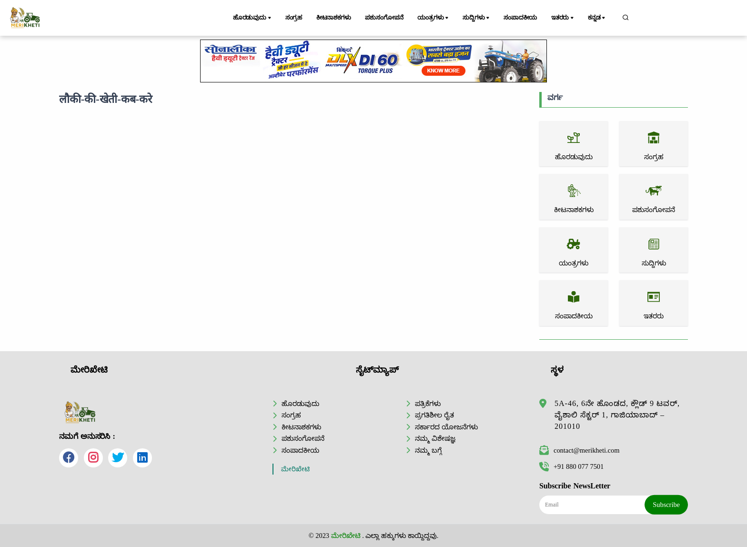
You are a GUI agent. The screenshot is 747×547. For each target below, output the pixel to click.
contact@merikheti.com (579, 450)
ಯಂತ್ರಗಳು (434, 18)
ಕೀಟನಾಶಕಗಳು (333, 17)
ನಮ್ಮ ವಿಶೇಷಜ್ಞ (435, 438)
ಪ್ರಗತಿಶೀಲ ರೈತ (434, 415)
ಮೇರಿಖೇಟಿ (295, 469)
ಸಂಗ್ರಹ (294, 17)
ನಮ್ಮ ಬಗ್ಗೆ (428, 450)
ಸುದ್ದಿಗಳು (477, 18)
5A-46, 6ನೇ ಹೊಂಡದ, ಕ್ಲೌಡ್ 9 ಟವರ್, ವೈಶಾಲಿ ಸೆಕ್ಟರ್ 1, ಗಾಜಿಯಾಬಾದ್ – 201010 (617, 414)
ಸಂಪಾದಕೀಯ (520, 17)
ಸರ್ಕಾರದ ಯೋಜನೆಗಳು (446, 427)
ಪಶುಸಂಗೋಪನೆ (385, 17)
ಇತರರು (563, 18)
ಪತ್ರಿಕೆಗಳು (428, 403)
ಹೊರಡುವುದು (253, 18)
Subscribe (666, 504)
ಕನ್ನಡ (597, 18)
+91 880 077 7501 (571, 466)
